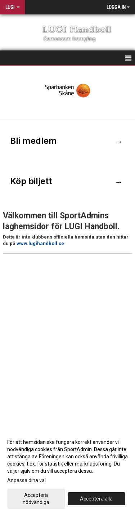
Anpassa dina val (26, 480)
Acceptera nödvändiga (36, 498)
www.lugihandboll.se (40, 243)
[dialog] (67, 472)
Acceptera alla (96, 499)
